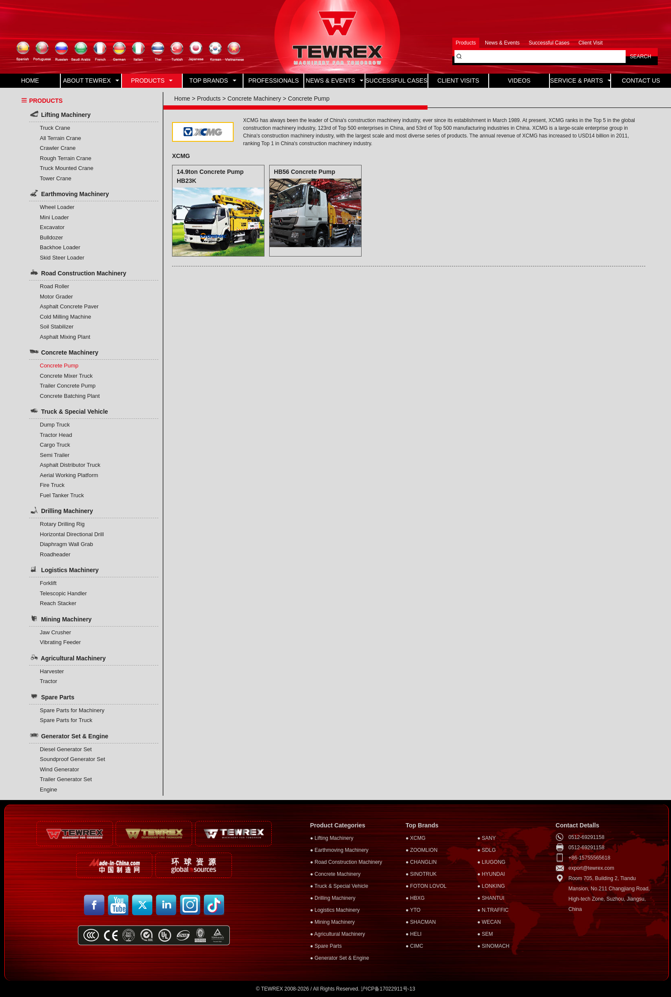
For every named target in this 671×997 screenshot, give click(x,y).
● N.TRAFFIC (492, 910)
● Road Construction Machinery (346, 862)
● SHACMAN (421, 922)
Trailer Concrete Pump (67, 385)
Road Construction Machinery (77, 272)
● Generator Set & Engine (339, 958)
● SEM (485, 934)
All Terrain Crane (60, 138)
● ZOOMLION (422, 850)
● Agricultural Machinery (337, 934)
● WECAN (489, 922)
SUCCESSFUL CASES (396, 80)
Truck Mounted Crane (66, 168)
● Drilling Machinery (332, 898)
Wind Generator (59, 769)
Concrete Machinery (63, 351)
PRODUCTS (151, 80)
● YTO (413, 910)
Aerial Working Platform (69, 475)
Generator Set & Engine (68, 735)
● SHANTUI (490, 898)
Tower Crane (55, 178)
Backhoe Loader (60, 247)
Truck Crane (55, 128)
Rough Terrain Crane (65, 158)
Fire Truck (52, 485)
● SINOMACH (493, 946)
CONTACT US (641, 80)
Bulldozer (51, 237)
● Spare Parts (325, 946)
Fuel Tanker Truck (62, 495)
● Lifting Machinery (331, 838)
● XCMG (416, 838)
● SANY (486, 838)
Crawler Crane (58, 148)
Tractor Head (56, 435)
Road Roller (54, 286)
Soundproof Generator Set (72, 759)
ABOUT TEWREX (91, 80)
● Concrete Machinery (335, 874)
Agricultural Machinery (67, 657)
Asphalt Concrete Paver (69, 306)
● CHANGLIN (421, 862)
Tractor (48, 681)
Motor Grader (56, 296)
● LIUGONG (491, 862)
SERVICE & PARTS (580, 80)
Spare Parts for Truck (66, 720)
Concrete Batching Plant (70, 396)
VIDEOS (519, 80)
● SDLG (486, 850)
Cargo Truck (55, 445)
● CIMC (414, 946)
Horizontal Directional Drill (72, 534)
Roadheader (55, 554)
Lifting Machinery (60, 114)
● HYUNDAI (491, 874)
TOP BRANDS (212, 80)
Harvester (52, 671)
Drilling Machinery (61, 510)
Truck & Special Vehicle (68, 410)
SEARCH (640, 57)
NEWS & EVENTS (334, 80)
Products (208, 98)
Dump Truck (55, 424)
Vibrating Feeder (60, 642)
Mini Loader (54, 217)
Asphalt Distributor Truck (70, 465)
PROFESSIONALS (273, 80)
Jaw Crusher (55, 632)
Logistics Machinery (63, 569)
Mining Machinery (60, 618)
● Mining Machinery (332, 922)
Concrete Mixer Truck (66, 376)
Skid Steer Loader (62, 257)
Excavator (52, 227)
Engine (48, 789)
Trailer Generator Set (66, 779)
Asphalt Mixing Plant (65, 337)
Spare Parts (51, 696)
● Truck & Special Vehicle (339, 886)
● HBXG (415, 898)
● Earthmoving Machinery (339, 850)
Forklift (48, 583)
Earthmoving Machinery (69, 193)
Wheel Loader (57, 207)
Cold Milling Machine (65, 316)
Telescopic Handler (63, 593)
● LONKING (491, 886)
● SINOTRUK (421, 874)
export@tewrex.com (591, 868)
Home (182, 98)
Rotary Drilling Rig (62, 524)
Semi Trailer (54, 455)
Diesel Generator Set (66, 749)
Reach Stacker (58, 603)
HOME (30, 80)
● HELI (414, 934)
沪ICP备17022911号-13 (388, 989)
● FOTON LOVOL (426, 886)
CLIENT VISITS (458, 80)
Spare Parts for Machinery (72, 710)
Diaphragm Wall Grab (66, 544)
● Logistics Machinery (334, 910)
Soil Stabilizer (57, 326)
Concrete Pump (59, 365)
